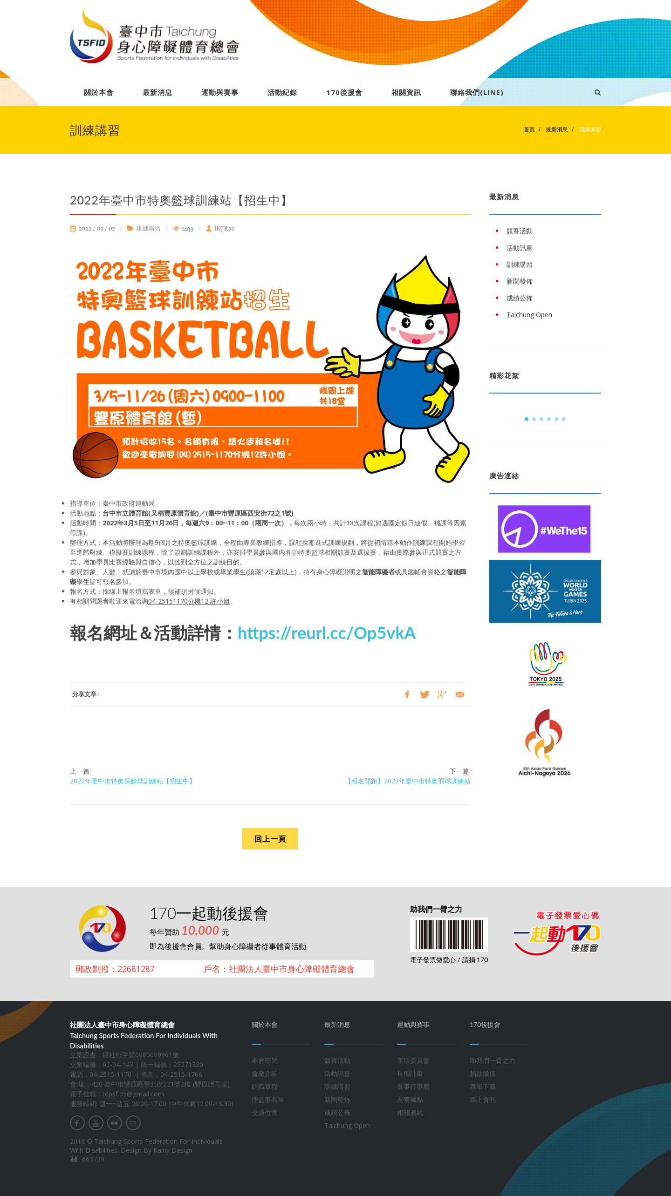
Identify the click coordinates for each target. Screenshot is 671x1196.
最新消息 (157, 92)
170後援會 (344, 92)
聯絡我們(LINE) (477, 92)
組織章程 (265, 1086)
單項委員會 (413, 1060)
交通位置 (265, 1112)
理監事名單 (268, 1099)
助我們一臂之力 (492, 1060)
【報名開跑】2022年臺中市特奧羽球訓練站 (408, 780)
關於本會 (99, 92)
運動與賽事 (220, 92)
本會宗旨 (265, 1060)
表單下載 (483, 1086)
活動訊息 (337, 1073)
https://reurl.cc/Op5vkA (327, 632)
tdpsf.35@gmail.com (133, 1093)
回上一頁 (270, 839)
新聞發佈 (337, 1099)
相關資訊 (406, 92)
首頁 (529, 129)
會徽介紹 (265, 1073)
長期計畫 (410, 1073)
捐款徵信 (483, 1073)
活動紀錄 (282, 92)
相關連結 (410, 1112)
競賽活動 (337, 1060)
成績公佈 (337, 1112)
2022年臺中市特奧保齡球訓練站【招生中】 (133, 780)
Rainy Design (172, 1150)
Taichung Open (347, 1125)
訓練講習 (589, 129)
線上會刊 (483, 1099)
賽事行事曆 (413, 1086)
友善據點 (410, 1099)
